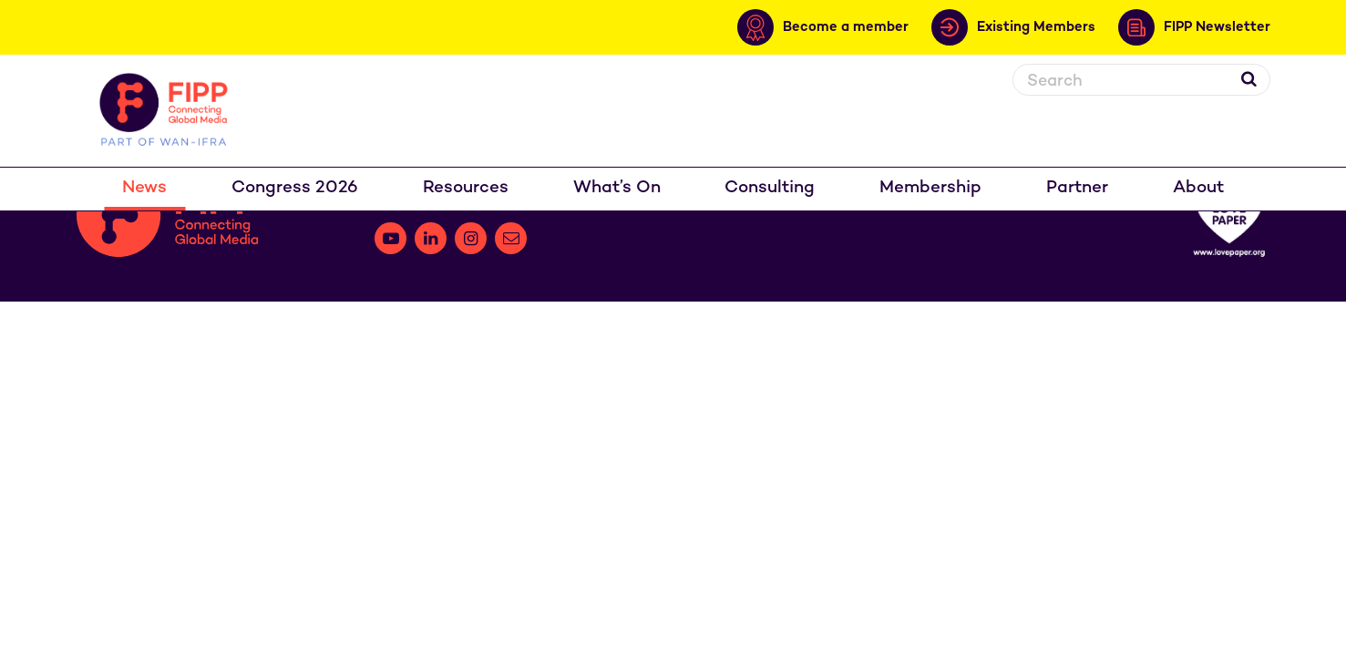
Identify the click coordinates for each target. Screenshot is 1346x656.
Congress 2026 (294, 188)
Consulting (769, 188)
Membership (930, 188)
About (1198, 188)
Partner (1077, 188)
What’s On (617, 188)
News (144, 188)
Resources (466, 188)
